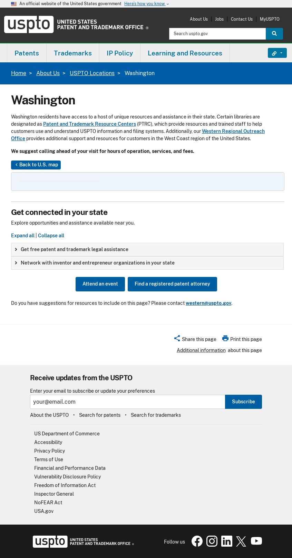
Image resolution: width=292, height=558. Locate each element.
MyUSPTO (270, 19)
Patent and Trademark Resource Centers (89, 124)
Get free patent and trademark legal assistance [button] (71, 249)
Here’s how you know (147, 4)
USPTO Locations (92, 73)
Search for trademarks (156, 415)
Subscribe (243, 401)
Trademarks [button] (73, 53)
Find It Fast (272, 53)
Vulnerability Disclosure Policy (67, 476)
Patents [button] (26, 53)
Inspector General (54, 494)
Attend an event (100, 284)
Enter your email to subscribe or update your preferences (92, 391)
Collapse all (51, 235)
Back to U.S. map (36, 165)
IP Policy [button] (120, 53)
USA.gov (43, 511)
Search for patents (99, 415)
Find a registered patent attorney (172, 284)
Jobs (219, 19)
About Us (199, 19)
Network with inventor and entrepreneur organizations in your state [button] (95, 263)
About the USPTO (49, 415)
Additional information (201, 350)
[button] (194, 340)
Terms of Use (48, 459)
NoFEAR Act (48, 502)
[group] (147, 249)
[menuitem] (27, 52)
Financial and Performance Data (70, 468)
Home (18, 73)
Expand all (23, 235)
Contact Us (242, 19)
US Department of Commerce (67, 433)
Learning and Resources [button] (185, 53)
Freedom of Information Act (65, 485)
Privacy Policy (49, 451)
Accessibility (48, 442)
